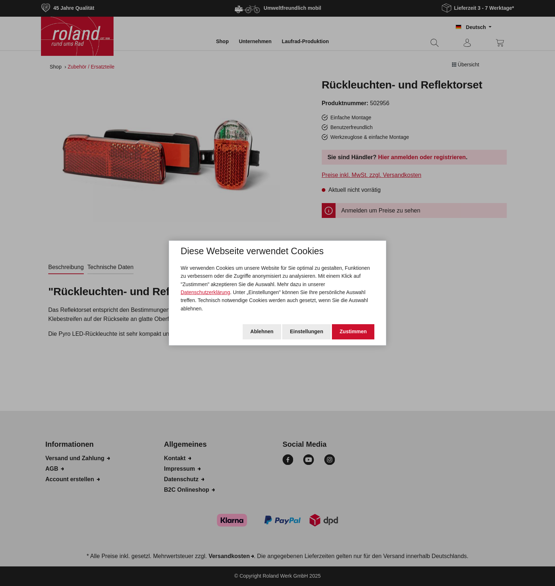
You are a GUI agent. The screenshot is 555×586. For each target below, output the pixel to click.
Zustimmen (353, 331)
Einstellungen (306, 331)
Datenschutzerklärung (205, 292)
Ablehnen (262, 331)
